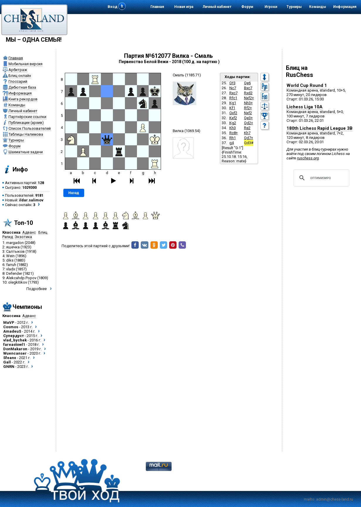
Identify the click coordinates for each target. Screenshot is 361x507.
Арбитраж (18, 70)
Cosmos (10, 327)
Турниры (294, 7)
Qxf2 (233, 113)
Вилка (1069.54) (186, 131)
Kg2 (232, 123)
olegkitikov (17, 282)
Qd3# (248, 143)
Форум (247, 7)
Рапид (7, 237)
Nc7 (232, 88)
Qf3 (232, 83)
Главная (157, 7)
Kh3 (232, 128)
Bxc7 (248, 88)
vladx (10, 269)
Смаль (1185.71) (187, 75)
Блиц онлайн (20, 75)
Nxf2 (248, 113)
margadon (15, 242)
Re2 (247, 128)
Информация (344, 7)
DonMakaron (15, 349)
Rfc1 (233, 98)
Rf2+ (248, 108)
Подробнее (36, 289)
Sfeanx (9, 358)
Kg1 (232, 103)
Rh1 (232, 138)
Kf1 (232, 108)
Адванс (29, 232)
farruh (11, 264)
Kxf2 (233, 118)
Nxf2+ (249, 98)
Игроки (271, 7)
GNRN (8, 366)
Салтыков (15, 251)
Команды (317, 7)
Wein (10, 256)
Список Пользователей (30, 128)
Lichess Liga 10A (305, 107)
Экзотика (23, 237)
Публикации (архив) (26, 122)
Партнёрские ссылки (27, 116)
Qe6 (247, 83)
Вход (112, 6)
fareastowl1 (14, 344)
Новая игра (183, 7)
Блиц (42, 232)
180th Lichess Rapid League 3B (319, 128)
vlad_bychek (15, 340)
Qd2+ (248, 123)
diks (9, 260)
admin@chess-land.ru (334, 499)
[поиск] (320, 178)
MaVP (8, 322)
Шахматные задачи (26, 152)
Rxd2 (248, 93)
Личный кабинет (217, 7)
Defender (14, 273)
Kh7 (247, 133)
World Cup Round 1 (307, 85)
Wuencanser (15, 353)
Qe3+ (248, 118)
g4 (231, 143)
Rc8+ (233, 133)
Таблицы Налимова (26, 134)
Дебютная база (22, 87)
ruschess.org (308, 158)
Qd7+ (248, 138)
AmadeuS (12, 331)
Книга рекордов (23, 99)
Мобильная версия (26, 64)
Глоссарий (18, 81)
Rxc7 (233, 93)
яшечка (13, 247)
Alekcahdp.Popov (21, 278)
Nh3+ (248, 103)
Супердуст (13, 335)
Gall (7, 362)
